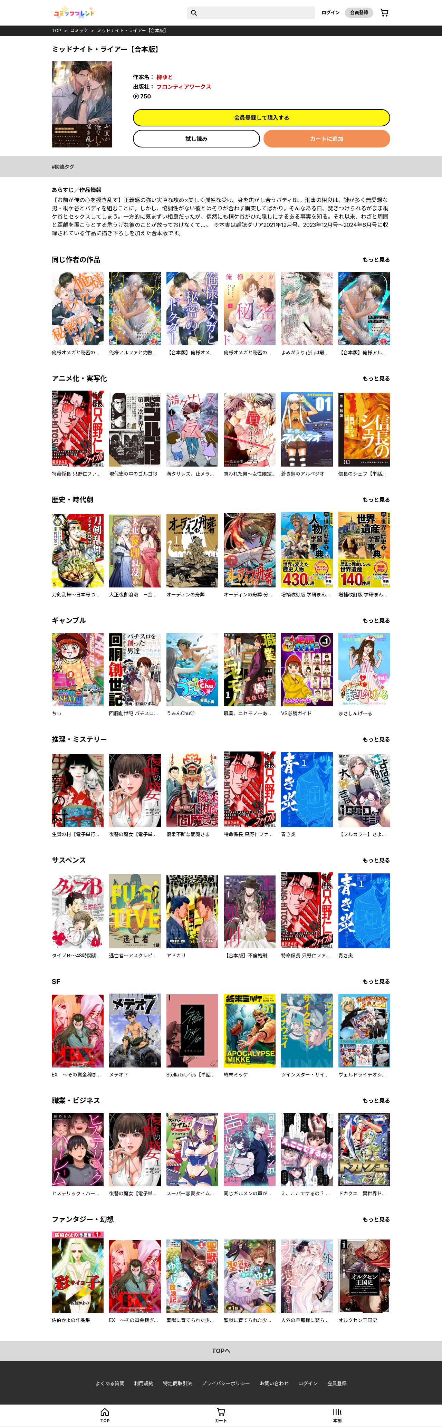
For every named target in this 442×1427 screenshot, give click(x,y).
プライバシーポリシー (226, 1383)
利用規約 (143, 1383)
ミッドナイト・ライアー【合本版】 (133, 30)
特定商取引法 (177, 1383)
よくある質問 (109, 1383)
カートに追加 (326, 138)
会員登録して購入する (261, 117)
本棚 (337, 1420)
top (56, 30)
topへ (221, 1350)
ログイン (331, 12)
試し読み (196, 138)
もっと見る (376, 259)
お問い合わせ (274, 1383)
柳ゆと (164, 77)
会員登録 (359, 12)
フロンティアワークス (183, 86)
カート (221, 1420)
